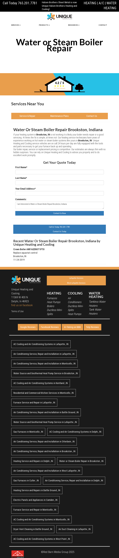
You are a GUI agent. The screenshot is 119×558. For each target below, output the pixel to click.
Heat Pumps (53, 302)
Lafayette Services (76, 278)
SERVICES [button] (16, 25)
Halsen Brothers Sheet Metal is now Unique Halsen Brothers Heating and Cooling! (59, 6)
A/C (101, 3)
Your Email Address (25, 188)
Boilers (50, 306)
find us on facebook (22, 305)
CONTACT (103, 25)
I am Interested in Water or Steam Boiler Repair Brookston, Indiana (59, 205)
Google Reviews (28, 327)
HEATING (90, 3)
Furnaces (52, 298)
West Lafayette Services (76, 283)
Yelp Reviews (92, 327)
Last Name (21, 178)
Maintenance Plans (59, 116)
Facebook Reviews (50, 327)
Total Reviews (59, 88)
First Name (21, 167)
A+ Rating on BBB (72, 327)
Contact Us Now (59, 213)
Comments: (20, 199)
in (40, 344)
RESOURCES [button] (73, 25)
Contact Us (91, 116)
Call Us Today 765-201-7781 (59, 227)
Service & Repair (27, 116)
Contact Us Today (59, 231)
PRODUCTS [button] (44, 25)
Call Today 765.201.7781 (20, 3)
